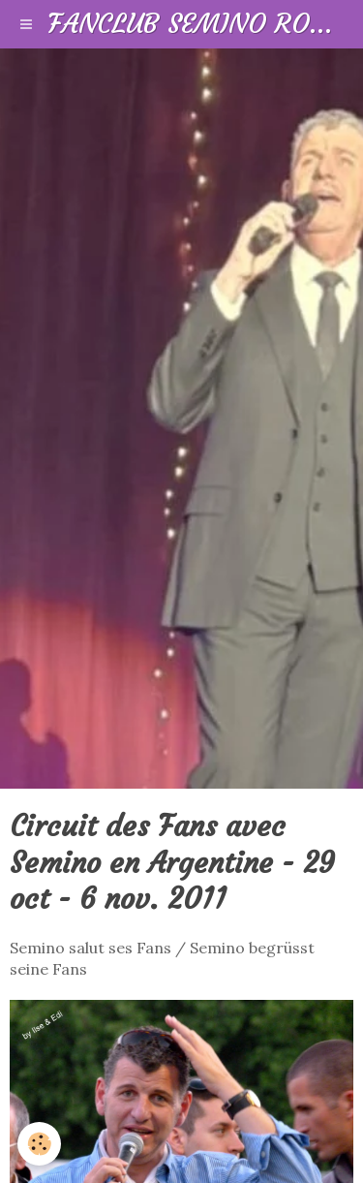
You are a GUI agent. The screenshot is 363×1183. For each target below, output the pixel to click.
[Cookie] (39, 1144)
